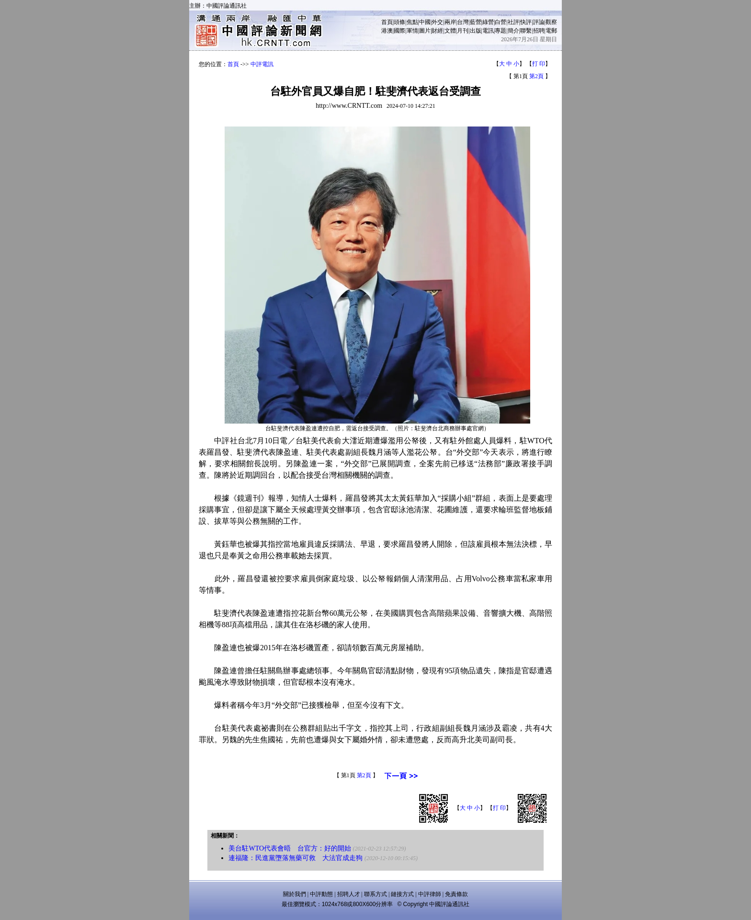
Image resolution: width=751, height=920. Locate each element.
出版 (475, 30)
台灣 (462, 22)
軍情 (412, 30)
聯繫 (526, 30)
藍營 (475, 22)
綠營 (488, 22)
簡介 (513, 30)
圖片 (425, 30)
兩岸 (450, 22)
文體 (450, 30)
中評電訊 (261, 64)
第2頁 (536, 76)
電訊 (488, 30)
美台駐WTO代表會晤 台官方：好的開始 (289, 848)
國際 (399, 30)
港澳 (387, 30)
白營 (500, 22)
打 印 (538, 63)
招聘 (539, 30)
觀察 (551, 22)
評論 (539, 22)
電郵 (551, 30)
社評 (513, 22)
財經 (437, 30)
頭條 (399, 22)
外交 (437, 22)
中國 (425, 22)
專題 (500, 30)
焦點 (412, 22)
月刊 (462, 30)
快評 (526, 22)
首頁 (387, 22)
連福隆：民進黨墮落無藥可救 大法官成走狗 (295, 858)
